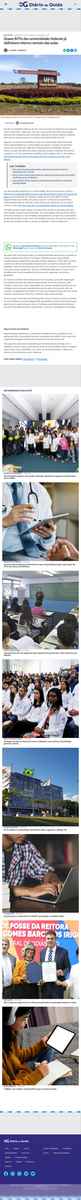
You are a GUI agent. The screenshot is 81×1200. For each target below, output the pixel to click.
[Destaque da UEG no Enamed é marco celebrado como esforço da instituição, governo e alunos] (40, 698)
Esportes (8, 1162)
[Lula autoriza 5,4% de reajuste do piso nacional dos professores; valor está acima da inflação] (40, 610)
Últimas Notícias (11, 1153)
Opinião (19, 1162)
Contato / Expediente (50, 1148)
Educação (42, 358)
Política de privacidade (61, 1153)
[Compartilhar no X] (75, 50)
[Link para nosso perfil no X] (26, 1174)
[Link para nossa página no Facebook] (6, 1174)
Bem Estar (30, 1162)
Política (26, 1148)
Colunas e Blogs (21, 1157)
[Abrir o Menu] (6, 4)
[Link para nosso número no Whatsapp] (19, 1174)
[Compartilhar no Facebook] (71, 50)
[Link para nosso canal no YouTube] (33, 1174)
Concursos (25, 1153)
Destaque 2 (29, 358)
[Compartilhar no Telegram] (68, 50)
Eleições (8, 1157)
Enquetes (8, 1166)
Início (7, 1148)
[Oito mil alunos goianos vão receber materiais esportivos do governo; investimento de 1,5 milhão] (40, 433)
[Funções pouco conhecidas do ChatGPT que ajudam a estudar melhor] (40, 873)
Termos (46, 1153)
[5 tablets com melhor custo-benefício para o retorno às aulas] (40, 1046)
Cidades (16, 1148)
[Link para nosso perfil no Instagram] (13, 1174)
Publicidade (67, 1148)
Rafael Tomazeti (18, 50)
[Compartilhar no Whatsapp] (64, 50)
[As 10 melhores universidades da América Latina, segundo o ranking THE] (40, 787)
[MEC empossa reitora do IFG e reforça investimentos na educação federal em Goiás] (40, 959)
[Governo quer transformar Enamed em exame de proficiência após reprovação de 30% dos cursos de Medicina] (40, 521)
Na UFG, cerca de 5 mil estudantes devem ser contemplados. (46, 205)
